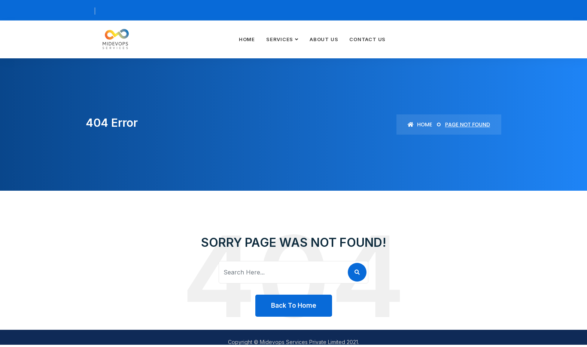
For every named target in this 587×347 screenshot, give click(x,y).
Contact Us (367, 39)
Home (247, 39)
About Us (324, 39)
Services (279, 39)
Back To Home (293, 305)
